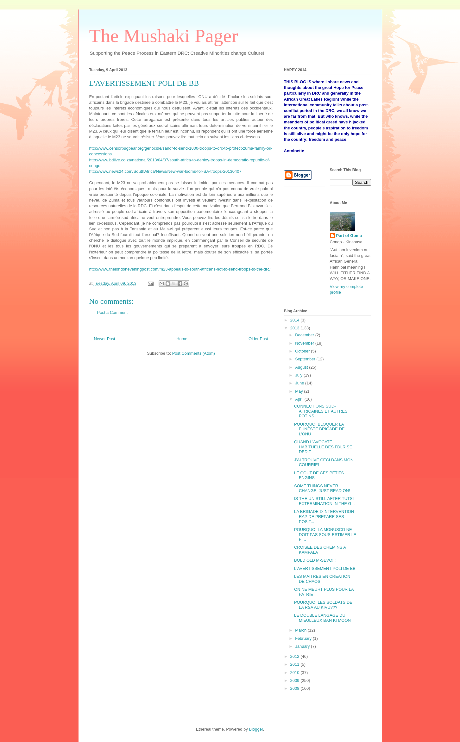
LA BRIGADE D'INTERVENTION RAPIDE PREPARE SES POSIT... (324, 516)
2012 (295, 656)
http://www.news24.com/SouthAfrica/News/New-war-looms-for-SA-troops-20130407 (165, 171)
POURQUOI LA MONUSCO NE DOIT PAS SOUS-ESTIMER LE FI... (325, 534)
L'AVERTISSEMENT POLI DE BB (325, 568)
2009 (295, 680)
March (301, 630)
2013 (295, 328)
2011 (295, 664)
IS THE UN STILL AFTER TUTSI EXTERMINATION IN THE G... (324, 501)
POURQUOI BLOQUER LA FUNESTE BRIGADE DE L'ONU (319, 429)
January (303, 646)
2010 (295, 672)
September (305, 359)
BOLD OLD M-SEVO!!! (315, 560)
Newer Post (104, 338)
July (299, 375)
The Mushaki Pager (163, 35)
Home (181, 338)
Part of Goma (349, 235)
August (302, 367)
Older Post (258, 338)
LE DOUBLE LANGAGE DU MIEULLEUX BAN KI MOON (322, 618)
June (300, 383)
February (304, 638)
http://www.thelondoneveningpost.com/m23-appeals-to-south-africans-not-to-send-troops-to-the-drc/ (180, 269)
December (305, 335)
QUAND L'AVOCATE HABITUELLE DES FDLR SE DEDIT (323, 447)
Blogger (256, 729)
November (305, 343)
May (299, 391)
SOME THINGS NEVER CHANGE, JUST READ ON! (322, 488)
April (300, 399)
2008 (295, 688)
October (303, 351)
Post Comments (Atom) (193, 353)
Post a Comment (112, 312)
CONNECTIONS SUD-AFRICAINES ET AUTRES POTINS (321, 411)
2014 (295, 320)
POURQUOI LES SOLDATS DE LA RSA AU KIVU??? (323, 605)
